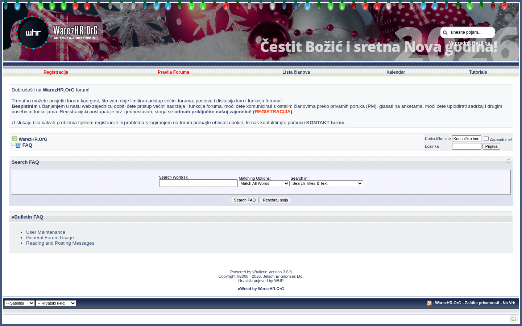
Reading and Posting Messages (60, 243)
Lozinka (432, 146)
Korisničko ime (438, 138)
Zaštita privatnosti (482, 303)
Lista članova (296, 72)
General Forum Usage (50, 237)
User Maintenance (45, 232)
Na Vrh (509, 303)
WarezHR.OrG (33, 139)
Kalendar (395, 72)
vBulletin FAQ (27, 217)
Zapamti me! (498, 139)
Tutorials (478, 72)
